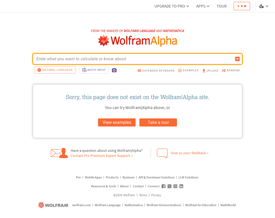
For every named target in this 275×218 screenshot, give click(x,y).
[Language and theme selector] (264, 6)
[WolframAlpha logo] (137, 41)
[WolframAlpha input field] (134, 59)
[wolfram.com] (53, 205)
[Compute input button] (237, 59)
